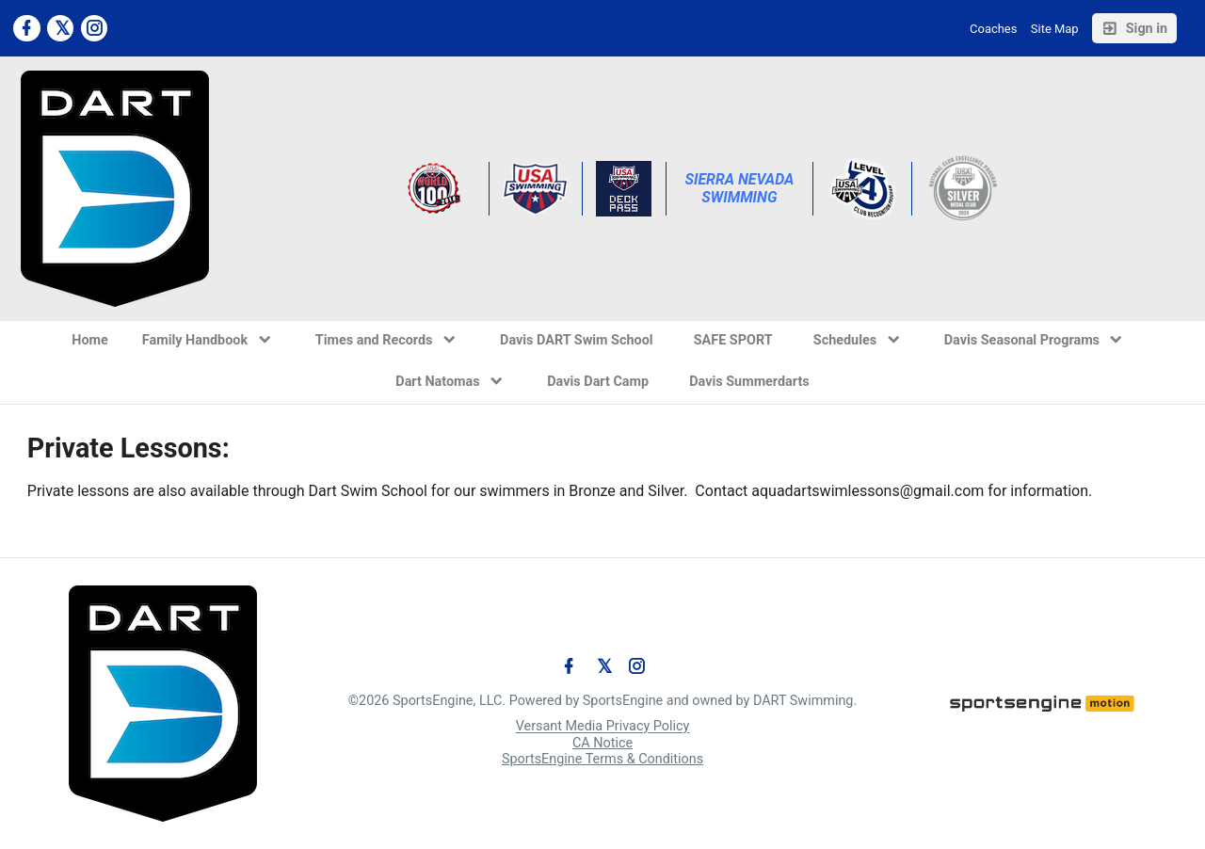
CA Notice (602, 743)
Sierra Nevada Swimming (740, 188)
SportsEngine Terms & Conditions (602, 759)
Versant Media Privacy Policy (603, 727)
